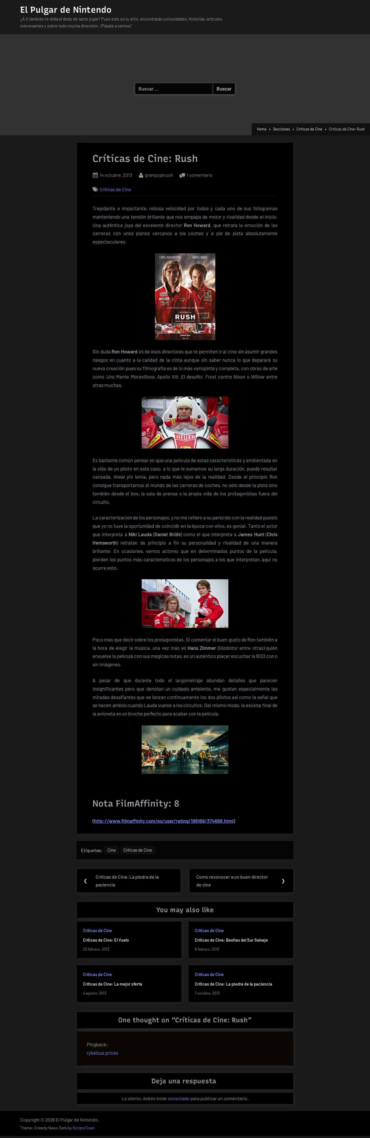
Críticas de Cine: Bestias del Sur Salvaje (231, 942)
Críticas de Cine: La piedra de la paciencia (233, 985)
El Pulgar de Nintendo (66, 10)
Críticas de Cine (115, 189)
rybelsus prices (102, 1055)
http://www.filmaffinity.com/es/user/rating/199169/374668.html (164, 821)
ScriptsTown (84, 1129)
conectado (179, 1100)
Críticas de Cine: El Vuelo (106, 942)
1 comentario (199, 175)
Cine (112, 850)
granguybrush (159, 174)
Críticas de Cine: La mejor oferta (112, 985)
